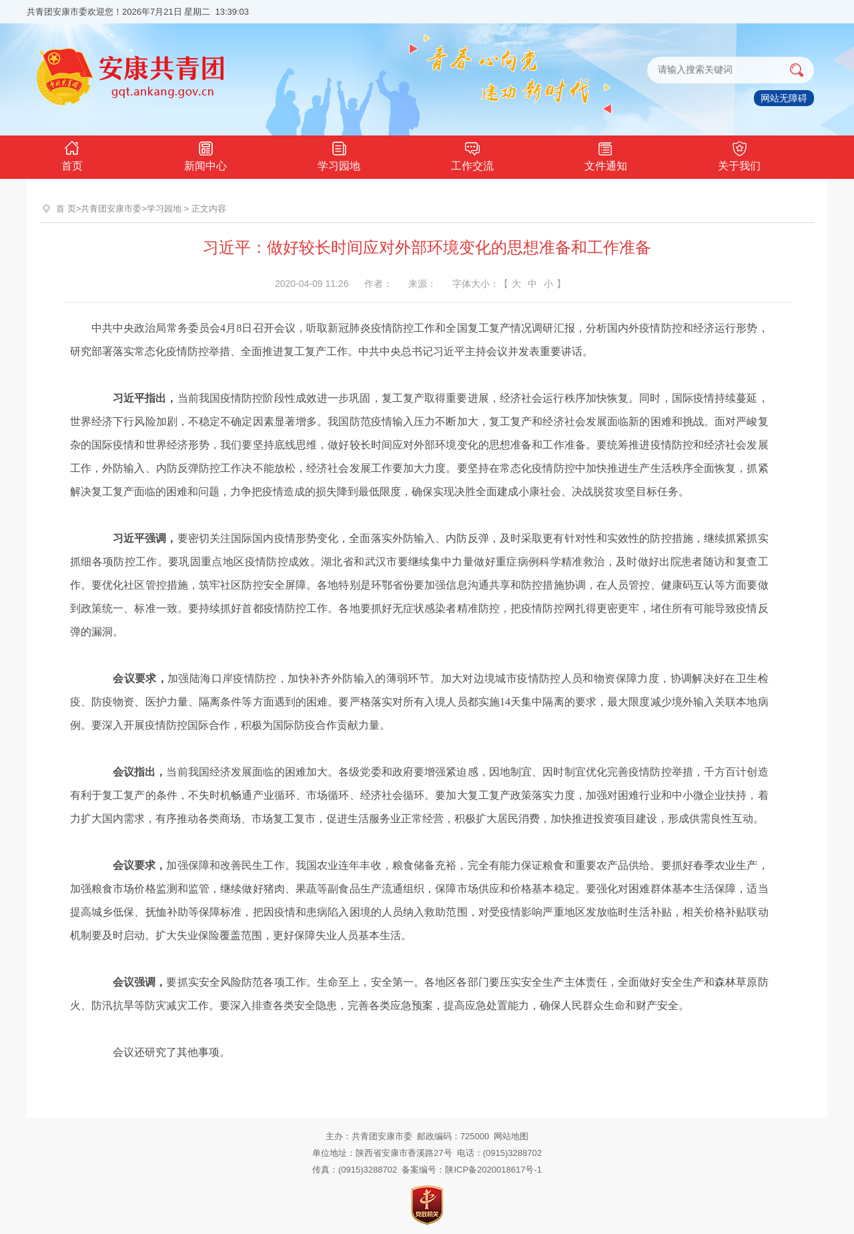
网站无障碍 (784, 98)
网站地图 (511, 1136)
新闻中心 (205, 154)
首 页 (66, 209)
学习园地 (339, 154)
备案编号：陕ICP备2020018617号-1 (472, 1170)
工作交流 (472, 154)
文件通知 (605, 154)
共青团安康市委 (111, 209)
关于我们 (739, 154)
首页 (72, 154)
